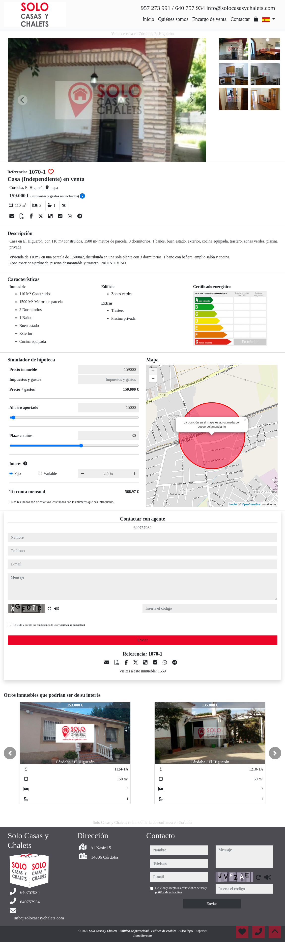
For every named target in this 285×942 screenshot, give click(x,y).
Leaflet (233, 504)
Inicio (148, 19)
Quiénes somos (173, 19)
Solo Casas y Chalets (103, 931)
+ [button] (153, 371)
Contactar (240, 19)
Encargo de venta (209, 19)
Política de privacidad (134, 931)
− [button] (153, 379)
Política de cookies (164, 931)
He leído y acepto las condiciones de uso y (49, 624)
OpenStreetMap (251, 504)
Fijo (17, 473)
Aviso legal (186, 931)
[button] (10, 753)
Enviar (142, 640)
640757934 (142, 527)
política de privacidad (72, 624)
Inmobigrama (142, 935)
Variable (50, 473)
